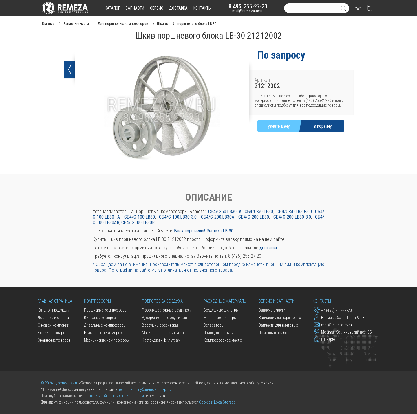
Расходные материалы (225, 301)
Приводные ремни (219, 332)
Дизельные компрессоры (105, 325)
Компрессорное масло (223, 340)
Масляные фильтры (220, 317)
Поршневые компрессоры (105, 310)
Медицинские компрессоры (106, 340)
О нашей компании (53, 325)
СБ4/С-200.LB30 (253, 217)
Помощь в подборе (275, 332)
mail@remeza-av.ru (248, 11)
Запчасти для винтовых (278, 325)
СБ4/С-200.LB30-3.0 (292, 217)
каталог (112, 8)
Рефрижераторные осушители (167, 310)
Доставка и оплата (53, 317)
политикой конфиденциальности (116, 395)
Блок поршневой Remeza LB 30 (203, 231)
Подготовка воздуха (162, 301)
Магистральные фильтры (163, 332)
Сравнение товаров (54, 340)
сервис (156, 8)
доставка (178, 8)
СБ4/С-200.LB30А (217, 217)
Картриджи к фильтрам (161, 340)
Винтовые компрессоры (104, 317)
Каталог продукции (54, 310)
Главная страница (55, 301)
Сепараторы (214, 325)
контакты (202, 8)
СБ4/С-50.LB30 (259, 211)
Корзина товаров (52, 332)
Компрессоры (97, 301)
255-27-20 (247, 6)
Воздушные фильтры (221, 310)
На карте (324, 339)
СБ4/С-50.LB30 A (225, 211)
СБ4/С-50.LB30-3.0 (294, 211)
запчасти (135, 8)
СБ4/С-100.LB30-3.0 (178, 217)
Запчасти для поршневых (280, 317)
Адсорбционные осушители (164, 317)
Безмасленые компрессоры (107, 332)
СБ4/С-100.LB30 (139, 217)
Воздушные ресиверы (160, 325)
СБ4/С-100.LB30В (138, 222)
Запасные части (272, 310)
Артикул (262, 80)
